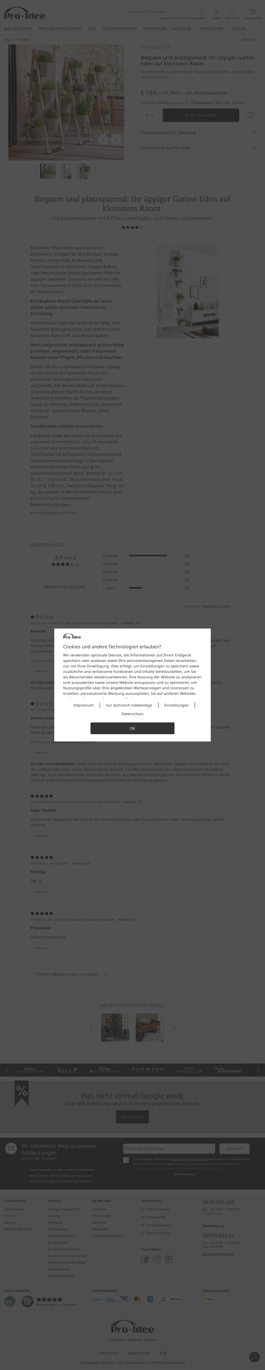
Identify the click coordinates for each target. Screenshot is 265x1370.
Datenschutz (132, 713)
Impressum (84, 705)
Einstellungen (176, 705)
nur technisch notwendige (129, 705)
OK (132, 728)
